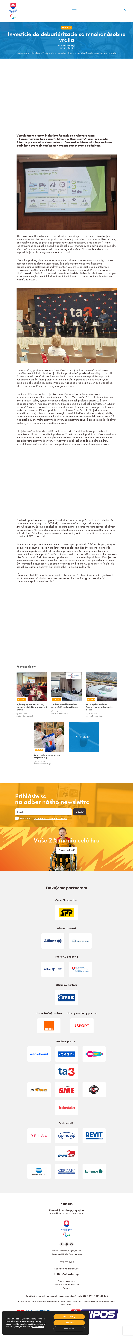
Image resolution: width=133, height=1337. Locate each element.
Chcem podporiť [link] (66, 850)
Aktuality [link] (66, 27)
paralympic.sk (23, 53)
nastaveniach (38, 1326)
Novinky (36, 53)
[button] (125, 11)
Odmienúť (69, 1322)
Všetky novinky (49, 53)
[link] (66, 1228)
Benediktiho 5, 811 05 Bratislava (66, 1213)
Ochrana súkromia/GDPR (66, 1284)
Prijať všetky (69, 1316)
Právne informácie (66, 1281)
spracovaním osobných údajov (50, 819)
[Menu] (74, 10)
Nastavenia (69, 1328)
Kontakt (66, 1287)
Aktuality (62, 53)
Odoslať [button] (80, 811)
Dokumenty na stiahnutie (66, 1268)
